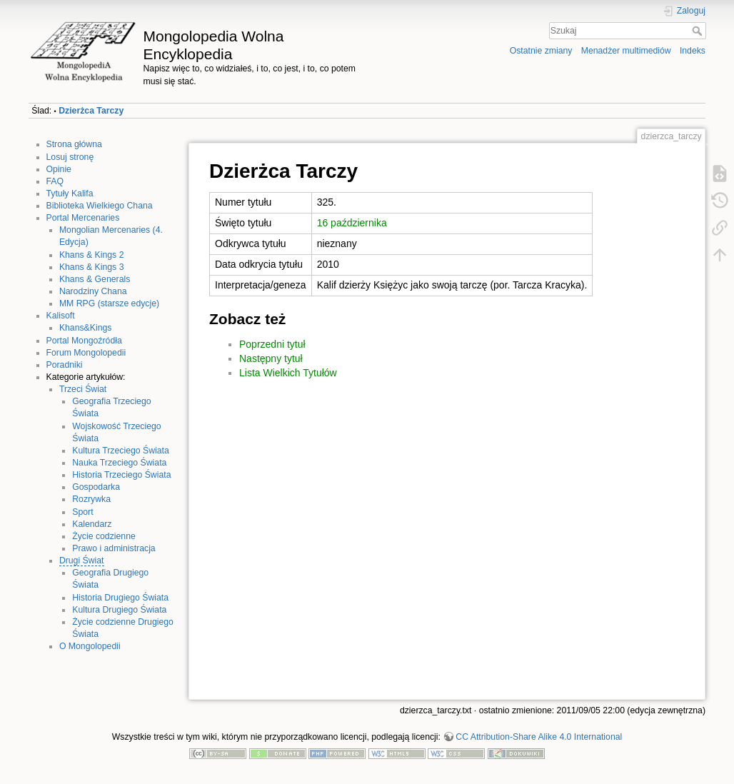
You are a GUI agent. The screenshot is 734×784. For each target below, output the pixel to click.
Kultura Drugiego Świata (119, 610)
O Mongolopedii (90, 646)
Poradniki (64, 365)
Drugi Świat (81, 561)
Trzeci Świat (82, 389)
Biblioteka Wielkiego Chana (99, 206)
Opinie (58, 169)
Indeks (692, 51)
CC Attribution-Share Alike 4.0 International (539, 737)
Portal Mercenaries (83, 218)
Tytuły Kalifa (70, 193)
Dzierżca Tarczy (91, 111)
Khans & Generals (94, 279)
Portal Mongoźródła (84, 341)
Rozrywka (91, 499)
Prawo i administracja (113, 548)
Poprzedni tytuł (272, 344)
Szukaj (698, 31)
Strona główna (74, 144)
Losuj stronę (70, 157)
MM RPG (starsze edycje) (109, 303)
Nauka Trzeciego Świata (119, 463)
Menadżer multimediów (626, 51)
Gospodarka (96, 487)
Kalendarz (91, 524)
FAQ (55, 181)
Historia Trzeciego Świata (121, 475)
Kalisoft (60, 316)
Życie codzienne (104, 536)
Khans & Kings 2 (91, 255)
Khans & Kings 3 (91, 267)
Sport (82, 512)
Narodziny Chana (93, 291)
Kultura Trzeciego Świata (120, 451)
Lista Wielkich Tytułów (288, 372)
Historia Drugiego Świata (120, 598)
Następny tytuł (271, 358)
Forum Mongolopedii (86, 353)
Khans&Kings (85, 328)
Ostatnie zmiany (541, 51)
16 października (352, 222)
